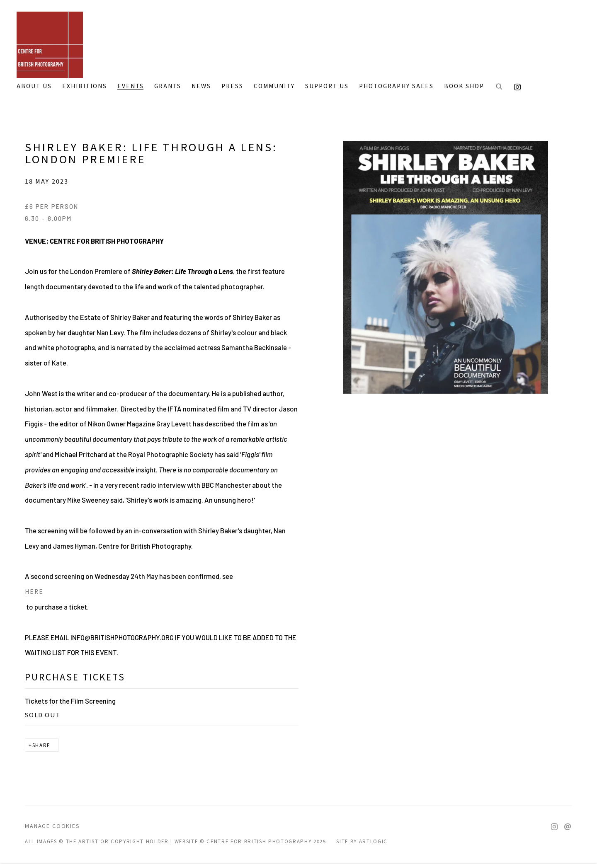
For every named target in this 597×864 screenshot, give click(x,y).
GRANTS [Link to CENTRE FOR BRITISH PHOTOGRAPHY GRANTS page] (167, 86)
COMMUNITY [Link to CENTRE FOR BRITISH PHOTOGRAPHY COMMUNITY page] (274, 86)
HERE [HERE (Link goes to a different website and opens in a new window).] (34, 591)
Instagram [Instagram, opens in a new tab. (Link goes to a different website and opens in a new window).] (515, 85)
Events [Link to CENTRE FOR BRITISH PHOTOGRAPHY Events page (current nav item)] (130, 86)
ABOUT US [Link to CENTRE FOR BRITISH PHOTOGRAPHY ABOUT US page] (34, 86)
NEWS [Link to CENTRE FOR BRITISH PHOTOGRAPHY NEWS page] (201, 86)
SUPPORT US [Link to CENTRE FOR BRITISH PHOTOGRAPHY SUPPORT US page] (327, 86)
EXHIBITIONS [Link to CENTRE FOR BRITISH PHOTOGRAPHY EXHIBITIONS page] (84, 86)
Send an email (567, 827)
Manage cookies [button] (52, 826)
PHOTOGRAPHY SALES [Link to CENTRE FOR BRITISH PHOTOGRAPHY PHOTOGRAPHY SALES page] (396, 86)
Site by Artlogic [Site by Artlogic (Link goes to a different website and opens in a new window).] (362, 841)
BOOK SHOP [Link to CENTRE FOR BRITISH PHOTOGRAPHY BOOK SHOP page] (464, 86)
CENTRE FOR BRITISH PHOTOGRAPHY (50, 45)
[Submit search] (499, 87)
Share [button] (41, 745)
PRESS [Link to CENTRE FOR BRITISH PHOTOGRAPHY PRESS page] (232, 86)
